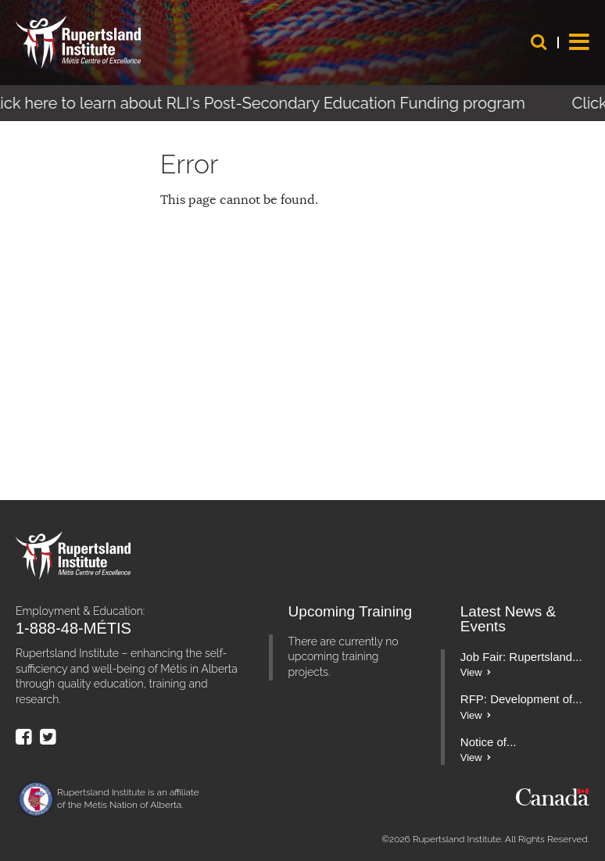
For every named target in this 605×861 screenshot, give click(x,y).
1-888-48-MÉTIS (73, 628)
